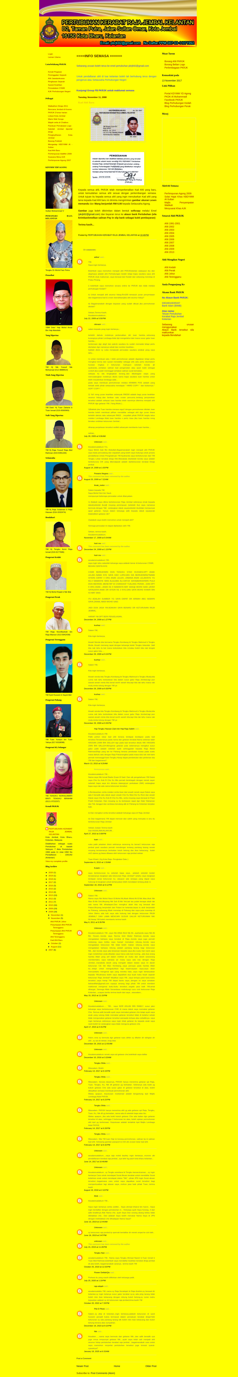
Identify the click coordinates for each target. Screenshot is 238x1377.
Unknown (98, 442)
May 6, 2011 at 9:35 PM (94, 922)
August (54, 947)
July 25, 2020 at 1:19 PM (95, 1280)
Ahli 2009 (169, 249)
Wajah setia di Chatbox (58, 122)
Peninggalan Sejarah (57, 75)
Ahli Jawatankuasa (56, 78)
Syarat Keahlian (55, 85)
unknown (98, 1241)
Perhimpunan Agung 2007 (59, 160)
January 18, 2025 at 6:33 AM (96, 1351)
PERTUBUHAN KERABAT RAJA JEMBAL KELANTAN (60, 831)
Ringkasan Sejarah (56, 81)
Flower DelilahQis (102, 1272)
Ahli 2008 (169, 245)
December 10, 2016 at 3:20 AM (97, 1057)
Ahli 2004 (169, 233)
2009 (51, 908)
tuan (96, 839)
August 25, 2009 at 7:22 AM (96, 479)
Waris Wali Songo (56, 119)
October (54, 943)
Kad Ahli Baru (54, 150)
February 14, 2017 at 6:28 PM (97, 1128)
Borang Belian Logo (175, 64)
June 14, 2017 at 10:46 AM (96, 1161)
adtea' (97, 257)
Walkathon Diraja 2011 (58, 106)
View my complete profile (57, 861)
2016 (51, 885)
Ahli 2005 (169, 236)
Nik (95, 1331)
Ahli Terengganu (57, 937)
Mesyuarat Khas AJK (175, 208)
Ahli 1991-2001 (172, 223)
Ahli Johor (170, 273)
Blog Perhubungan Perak (178, 106)
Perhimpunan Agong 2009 (178, 193)
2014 (51, 892)
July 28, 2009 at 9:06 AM (95, 436)
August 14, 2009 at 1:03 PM (96, 467)
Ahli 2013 (169, 252)
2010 (51, 905)
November (56, 918)
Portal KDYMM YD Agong (178, 93)
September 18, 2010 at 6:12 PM (98, 885)
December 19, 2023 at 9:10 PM (97, 1326)
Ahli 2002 (169, 226)
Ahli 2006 (169, 239)
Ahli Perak (170, 270)
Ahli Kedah (170, 267)
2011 (51, 902)
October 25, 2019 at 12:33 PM (97, 1267)
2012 (51, 898)
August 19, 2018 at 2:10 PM (96, 1190)
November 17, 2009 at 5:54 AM (97, 537)
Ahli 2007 (169, 242)
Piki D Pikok (99, 1309)
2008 (51, 912)
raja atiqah (98, 1286)
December (56, 915)
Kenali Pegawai (55, 72)
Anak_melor (99, 485)
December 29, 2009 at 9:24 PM (97, 654)
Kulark (97, 868)
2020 (51, 872)
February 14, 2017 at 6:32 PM (97, 1145)
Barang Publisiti (55, 141)
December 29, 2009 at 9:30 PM (97, 688)
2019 (51, 876)
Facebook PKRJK (174, 99)
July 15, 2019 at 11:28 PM (95, 1247)
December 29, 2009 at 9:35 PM (97, 723)
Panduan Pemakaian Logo (59, 126)
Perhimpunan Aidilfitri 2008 (60, 154)
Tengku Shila (100, 1063)
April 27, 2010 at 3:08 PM (95, 833)
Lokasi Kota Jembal (56, 116)
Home (117, 1366)
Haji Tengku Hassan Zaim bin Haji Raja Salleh (114, 729)
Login (50, 54)
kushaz (97, 625)
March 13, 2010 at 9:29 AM (96, 763)
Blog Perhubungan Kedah (178, 103)
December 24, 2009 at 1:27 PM (97, 619)
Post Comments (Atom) (103, 1373)
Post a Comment (84, 1358)
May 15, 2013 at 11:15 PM (95, 995)
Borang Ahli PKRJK (175, 61)
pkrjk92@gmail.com (89, 214)
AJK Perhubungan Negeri (59, 91)
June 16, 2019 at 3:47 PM (95, 1235)
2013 (51, 895)
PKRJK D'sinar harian (57, 112)
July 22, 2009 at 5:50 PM (95, 318)
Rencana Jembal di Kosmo (60, 109)
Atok (96, 1196)
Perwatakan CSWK (56, 88)
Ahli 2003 (169, 229)
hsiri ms (97, 543)
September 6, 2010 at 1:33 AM (97, 862)
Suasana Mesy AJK (56, 157)
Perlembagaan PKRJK (176, 67)
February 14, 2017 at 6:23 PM (97, 1099)
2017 (51, 882)
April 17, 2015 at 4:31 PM (95, 1027)
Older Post (151, 1366)
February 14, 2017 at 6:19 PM (97, 1071)
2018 (51, 879)
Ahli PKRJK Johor (58, 921)
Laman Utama (54, 57)
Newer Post (83, 1366)
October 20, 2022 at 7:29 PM (96, 1303)
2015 (51, 889)
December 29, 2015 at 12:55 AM (98, 1044)
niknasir (97, 324)
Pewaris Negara (101, 473)
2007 (51, 950)
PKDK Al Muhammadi (176, 96)
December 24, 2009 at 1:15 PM (97, 549)
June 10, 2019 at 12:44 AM (96, 1222)
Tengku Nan (99, 1253)
